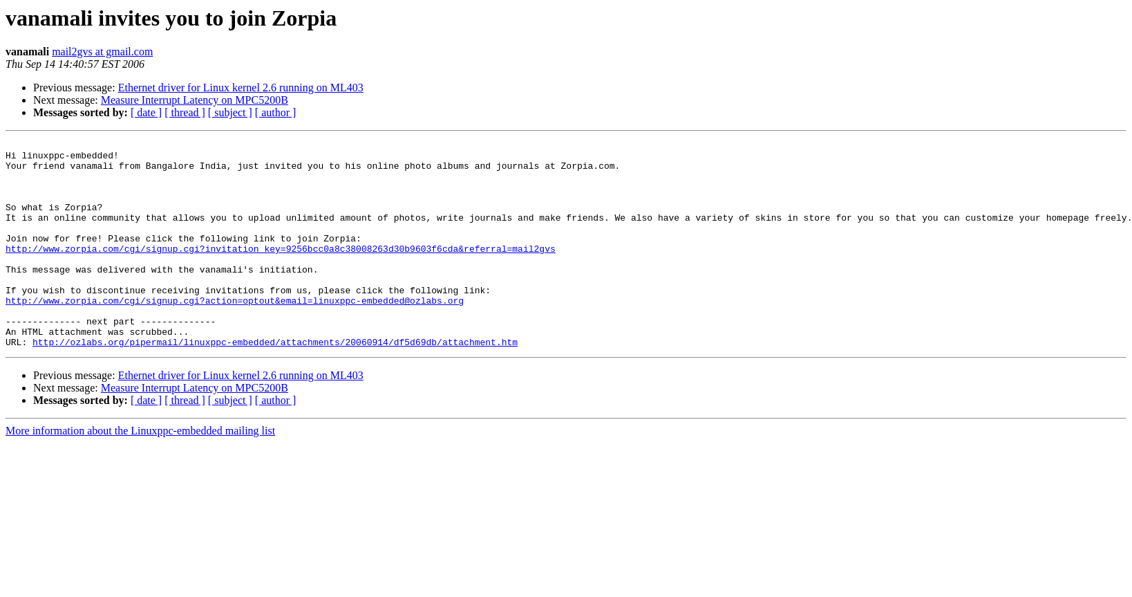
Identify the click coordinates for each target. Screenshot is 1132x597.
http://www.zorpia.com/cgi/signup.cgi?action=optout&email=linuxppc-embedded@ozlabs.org (235, 333)
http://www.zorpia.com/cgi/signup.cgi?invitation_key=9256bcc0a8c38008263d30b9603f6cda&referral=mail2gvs (281, 271)
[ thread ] (184, 112)
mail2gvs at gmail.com (102, 51)
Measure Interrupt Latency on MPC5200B (194, 100)
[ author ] (275, 112)
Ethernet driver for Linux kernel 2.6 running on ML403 (241, 87)
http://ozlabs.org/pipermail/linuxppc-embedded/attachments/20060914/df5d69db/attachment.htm (275, 383)
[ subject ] (230, 112)
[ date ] (146, 112)
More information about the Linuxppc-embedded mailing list (140, 472)
